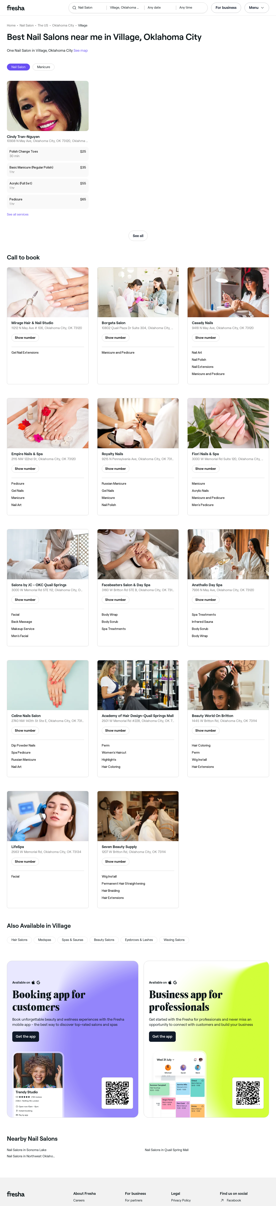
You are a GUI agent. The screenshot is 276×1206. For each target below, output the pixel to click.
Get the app (26, 1036)
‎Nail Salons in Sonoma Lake (26, 1150)
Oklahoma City (63, 25)
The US (43, 25)
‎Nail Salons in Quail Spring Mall (166, 1150)
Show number (25, 337)
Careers (79, 1200)
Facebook (230, 1200)
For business (226, 7)
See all (138, 236)
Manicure (43, 67)
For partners (133, 1200)
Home (11, 25)
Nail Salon (27, 25)
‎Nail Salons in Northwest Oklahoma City (31, 1156)
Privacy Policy (181, 1200)
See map (81, 50)
